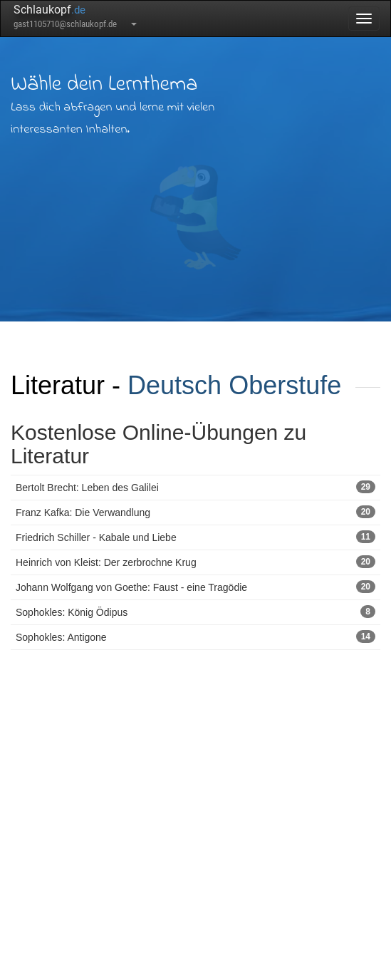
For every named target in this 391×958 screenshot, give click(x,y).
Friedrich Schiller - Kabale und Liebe (195, 536)
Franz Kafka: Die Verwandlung (195, 511)
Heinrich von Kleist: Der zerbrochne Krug (195, 561)
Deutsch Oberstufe (234, 385)
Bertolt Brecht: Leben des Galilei (195, 486)
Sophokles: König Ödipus (195, 611)
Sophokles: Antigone (195, 636)
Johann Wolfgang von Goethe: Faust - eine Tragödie (195, 586)
